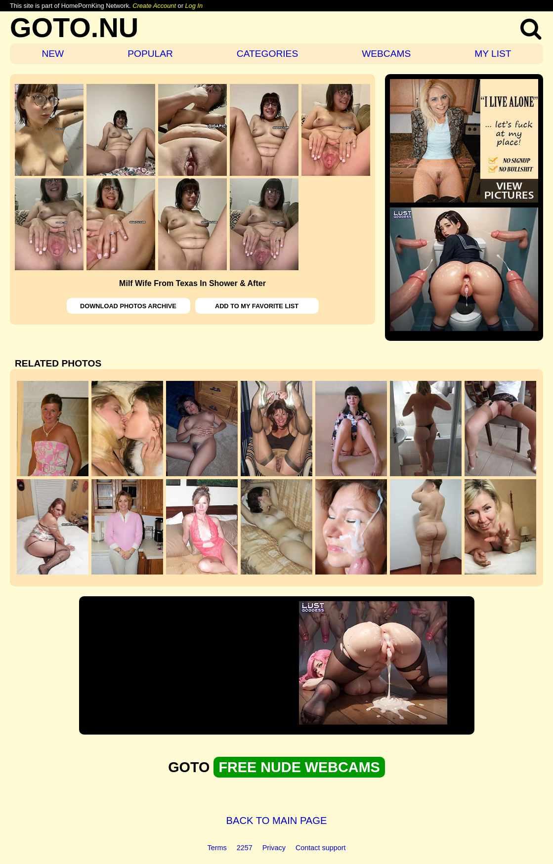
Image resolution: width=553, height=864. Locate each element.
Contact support (321, 848)
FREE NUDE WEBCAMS (299, 767)
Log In (194, 5)
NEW (53, 53)
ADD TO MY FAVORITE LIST (256, 306)
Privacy (274, 848)
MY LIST (492, 53)
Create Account (154, 5)
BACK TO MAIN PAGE (276, 820)
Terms (217, 848)
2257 (245, 848)
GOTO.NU (74, 27)
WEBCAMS (386, 53)
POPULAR (150, 53)
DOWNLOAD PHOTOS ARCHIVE (128, 306)
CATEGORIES (267, 53)
